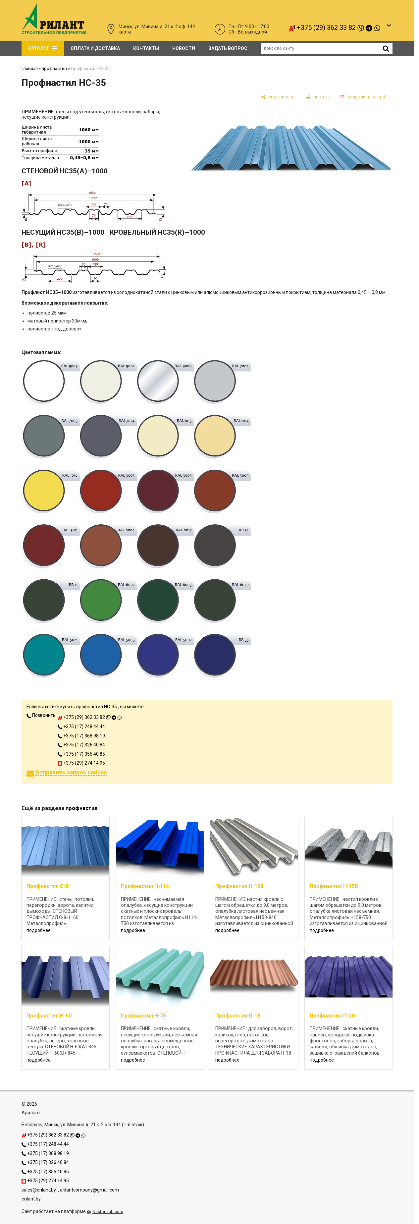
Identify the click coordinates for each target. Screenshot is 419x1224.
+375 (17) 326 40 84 (81, 744)
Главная (30, 68)
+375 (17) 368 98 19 (81, 735)
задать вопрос (227, 48)
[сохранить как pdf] (364, 96)
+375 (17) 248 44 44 (81, 726)
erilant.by (31, 1198)
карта (125, 31)
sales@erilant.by (39, 1190)
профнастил (54, 68)
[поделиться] (278, 96)
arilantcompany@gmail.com (89, 1190)
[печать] (317, 96)
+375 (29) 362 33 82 (334, 27)
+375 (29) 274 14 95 (81, 763)
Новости (183, 48)
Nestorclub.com (107, 1211)
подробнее (38, 930)
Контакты (146, 48)
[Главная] (54, 32)
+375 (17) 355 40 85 (81, 754)
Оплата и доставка (95, 48)
